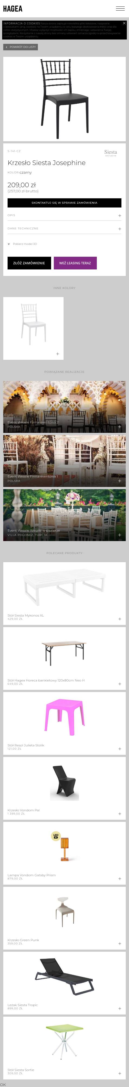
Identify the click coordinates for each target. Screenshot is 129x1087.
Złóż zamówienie (29, 263)
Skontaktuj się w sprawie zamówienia (64, 203)
